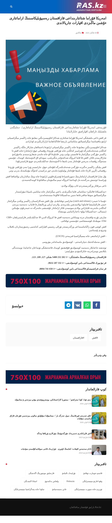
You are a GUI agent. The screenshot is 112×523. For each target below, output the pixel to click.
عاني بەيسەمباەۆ (59, 489)
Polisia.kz (70, 481)
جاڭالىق (79, 33)
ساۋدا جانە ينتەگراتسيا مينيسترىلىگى (29, 489)
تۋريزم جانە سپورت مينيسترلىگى (88, 489)
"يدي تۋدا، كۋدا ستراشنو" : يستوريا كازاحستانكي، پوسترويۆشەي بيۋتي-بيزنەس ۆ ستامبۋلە (53, 400)
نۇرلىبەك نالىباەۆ (69, 473)
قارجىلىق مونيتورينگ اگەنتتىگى (41, 473)
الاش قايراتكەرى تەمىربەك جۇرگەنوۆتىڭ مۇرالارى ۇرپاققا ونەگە (64, 433)
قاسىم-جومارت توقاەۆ (92, 473)
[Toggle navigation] (105, 6)
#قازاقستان (78, 337)
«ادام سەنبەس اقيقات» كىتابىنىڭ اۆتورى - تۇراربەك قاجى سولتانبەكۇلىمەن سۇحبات (56, 449)
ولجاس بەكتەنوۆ (52, 481)
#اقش (95, 337)
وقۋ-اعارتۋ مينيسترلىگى (92, 481)
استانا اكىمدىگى (30, 481)
